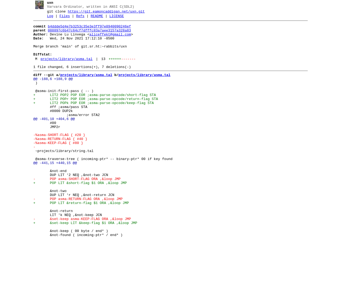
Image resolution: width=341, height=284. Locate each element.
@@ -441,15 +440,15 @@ (53, 191)
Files (63, 18)
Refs (78, 18)
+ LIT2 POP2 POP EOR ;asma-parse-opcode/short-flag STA (92, 110)
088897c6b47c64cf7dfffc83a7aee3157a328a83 (87, 34)
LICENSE (114, 18)
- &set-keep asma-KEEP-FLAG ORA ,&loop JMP (80, 259)
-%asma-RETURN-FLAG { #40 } (58, 163)
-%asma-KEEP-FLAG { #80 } (56, 167)
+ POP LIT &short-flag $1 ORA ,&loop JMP (78, 215)
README (95, 18)
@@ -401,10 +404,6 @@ (52, 139)
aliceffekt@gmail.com (108, 39)
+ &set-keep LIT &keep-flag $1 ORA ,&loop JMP (83, 263)
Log (48, 18)
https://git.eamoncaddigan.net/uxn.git (104, 13)
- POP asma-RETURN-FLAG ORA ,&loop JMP (75, 235)
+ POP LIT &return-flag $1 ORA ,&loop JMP (79, 239)
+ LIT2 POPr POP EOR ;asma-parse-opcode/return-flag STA (93, 115)
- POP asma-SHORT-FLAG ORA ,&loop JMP (75, 211)
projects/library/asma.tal (65, 68)
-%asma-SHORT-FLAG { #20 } (57, 158)
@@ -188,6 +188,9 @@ (51, 91)
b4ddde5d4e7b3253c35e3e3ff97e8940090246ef (87, 29)
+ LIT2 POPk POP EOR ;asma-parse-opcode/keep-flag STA (91, 119)
